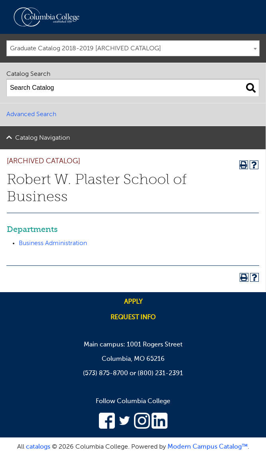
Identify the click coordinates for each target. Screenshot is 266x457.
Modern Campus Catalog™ (207, 447)
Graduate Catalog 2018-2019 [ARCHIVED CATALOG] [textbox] (85, 49)
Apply (133, 302)
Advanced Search (31, 114)
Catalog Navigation (42, 138)
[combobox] (133, 48)
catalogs (38, 447)
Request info (133, 318)
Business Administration (53, 243)
